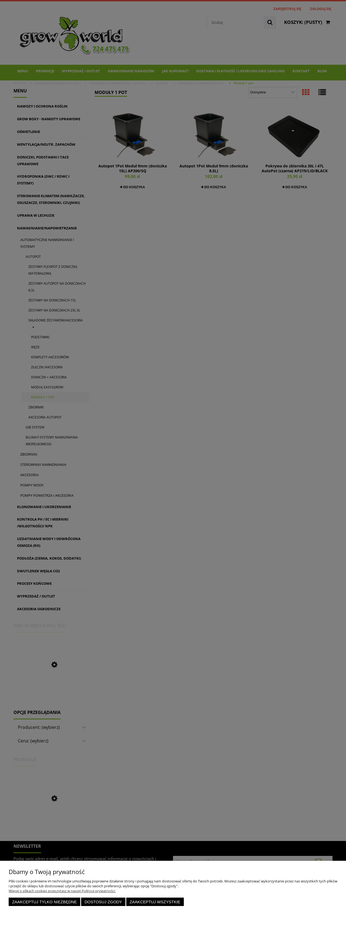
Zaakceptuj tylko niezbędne (44, 901)
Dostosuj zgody (103, 901)
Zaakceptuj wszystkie (154, 901)
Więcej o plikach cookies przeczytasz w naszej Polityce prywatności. (62, 890)
